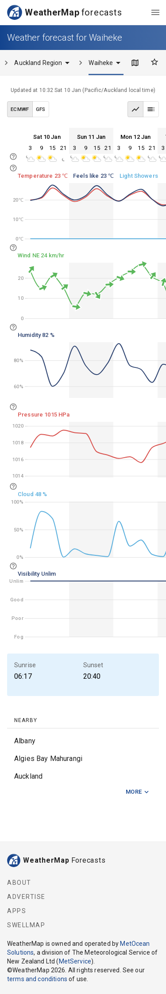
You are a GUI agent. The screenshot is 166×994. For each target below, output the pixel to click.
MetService (75, 961)
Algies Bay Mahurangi (48, 758)
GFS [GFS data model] (41, 109)
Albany (24, 741)
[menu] (155, 12)
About (19, 882)
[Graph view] (135, 109)
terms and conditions (37, 979)
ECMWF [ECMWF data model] (20, 109)
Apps (16, 910)
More (138, 792)
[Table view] (151, 109)
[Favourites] (154, 61)
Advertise (26, 896)
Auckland (28, 776)
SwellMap (26, 925)
